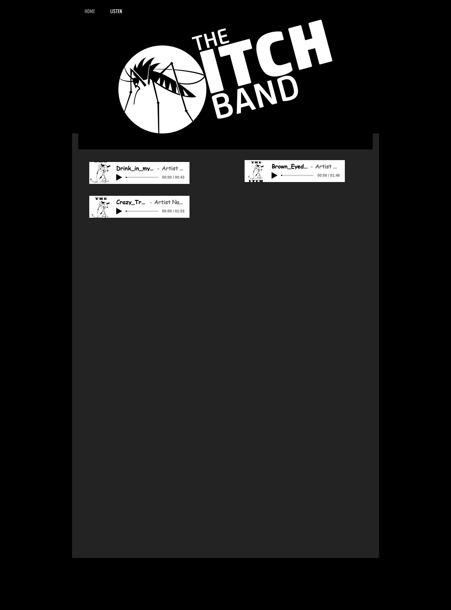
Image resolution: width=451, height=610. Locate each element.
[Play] (119, 177)
